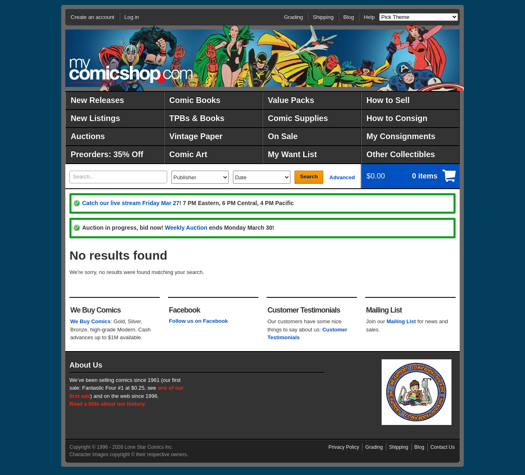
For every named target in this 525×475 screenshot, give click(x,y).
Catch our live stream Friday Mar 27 (131, 203)
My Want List (292, 154)
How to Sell (388, 100)
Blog (348, 17)
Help (369, 17)
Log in (131, 17)
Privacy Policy (344, 447)
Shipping (323, 17)
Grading (293, 17)
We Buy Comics (90, 321)
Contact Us (443, 447)
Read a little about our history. (107, 404)
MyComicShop (131, 70)
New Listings (95, 118)
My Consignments (400, 136)
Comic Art (188, 154)
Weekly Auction (186, 227)
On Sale (283, 136)
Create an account (92, 17)
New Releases (97, 100)
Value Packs (291, 100)
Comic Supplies (298, 118)
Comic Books (195, 100)
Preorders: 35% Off (107, 154)
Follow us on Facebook (198, 321)
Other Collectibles (400, 154)
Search (309, 177)
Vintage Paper (196, 136)
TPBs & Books (196, 118)
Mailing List (401, 321)
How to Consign (396, 118)
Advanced (342, 177)
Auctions (88, 136)
